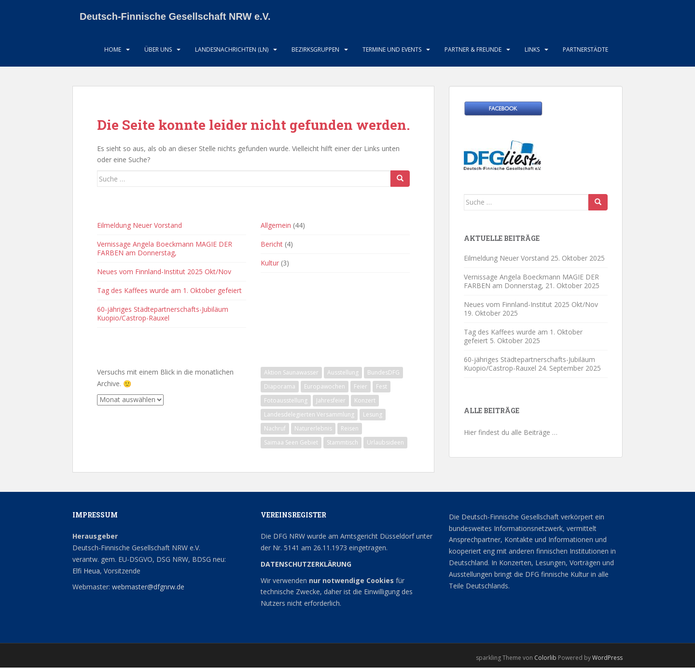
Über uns (158, 50)
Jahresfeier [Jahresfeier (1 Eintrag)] (331, 401)
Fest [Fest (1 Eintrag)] (381, 387)
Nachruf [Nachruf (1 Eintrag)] (275, 429)
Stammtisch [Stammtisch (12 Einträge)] (342, 443)
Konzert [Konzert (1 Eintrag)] (364, 401)
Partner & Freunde (473, 50)
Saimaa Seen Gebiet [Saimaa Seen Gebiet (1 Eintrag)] (291, 443)
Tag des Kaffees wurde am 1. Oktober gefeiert (169, 291)
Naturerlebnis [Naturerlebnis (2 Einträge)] (313, 429)
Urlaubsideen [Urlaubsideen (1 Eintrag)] (385, 443)
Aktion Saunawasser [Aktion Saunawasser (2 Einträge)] (291, 373)
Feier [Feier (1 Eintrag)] (360, 387)
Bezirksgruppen (315, 50)
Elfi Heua (86, 571)
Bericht (272, 245)
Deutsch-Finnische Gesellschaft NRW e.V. (175, 17)
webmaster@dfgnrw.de (148, 588)
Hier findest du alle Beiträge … (510, 433)
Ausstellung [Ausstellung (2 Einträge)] (343, 373)
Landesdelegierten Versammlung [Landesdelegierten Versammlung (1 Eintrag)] (309, 415)
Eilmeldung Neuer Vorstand (139, 226)
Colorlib (545, 659)
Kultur (270, 263)
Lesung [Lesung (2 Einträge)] (372, 415)
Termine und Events (391, 50)
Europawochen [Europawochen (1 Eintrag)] (324, 387)
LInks (532, 50)
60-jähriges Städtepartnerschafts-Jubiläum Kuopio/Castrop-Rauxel (162, 314)
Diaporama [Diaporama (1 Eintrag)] (279, 387)
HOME (112, 50)
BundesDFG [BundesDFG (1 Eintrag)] (383, 373)
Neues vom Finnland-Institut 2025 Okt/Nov (164, 272)
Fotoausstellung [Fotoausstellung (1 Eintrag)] (285, 401)
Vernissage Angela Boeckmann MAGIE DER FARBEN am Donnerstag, (164, 249)
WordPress (607, 659)
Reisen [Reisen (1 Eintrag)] (350, 429)
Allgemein (276, 226)
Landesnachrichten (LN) (231, 50)
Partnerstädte (585, 50)
